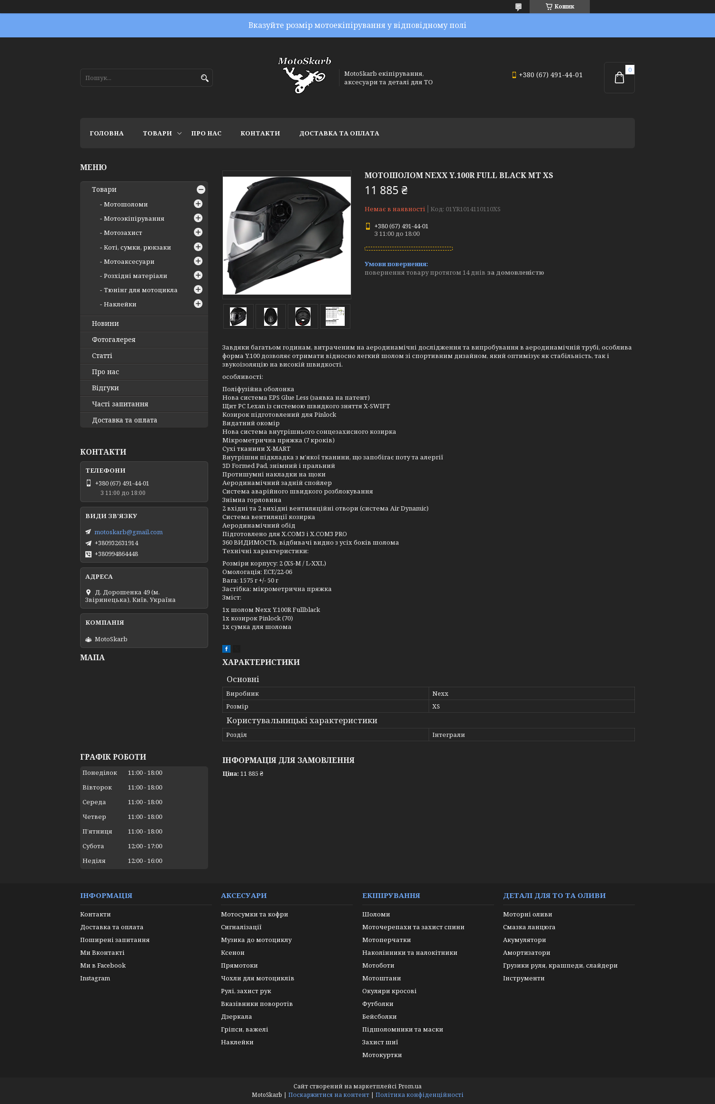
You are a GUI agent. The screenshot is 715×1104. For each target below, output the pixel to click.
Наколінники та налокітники (410, 952)
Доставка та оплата (339, 133)
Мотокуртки (382, 1054)
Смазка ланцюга (529, 927)
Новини (105, 323)
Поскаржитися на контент (328, 1095)
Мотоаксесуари (129, 261)
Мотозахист (123, 232)
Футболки (378, 1003)
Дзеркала (236, 1016)
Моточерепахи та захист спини (413, 927)
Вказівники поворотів (257, 1003)
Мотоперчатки (386, 939)
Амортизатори (526, 952)
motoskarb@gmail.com (128, 532)
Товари (157, 133)
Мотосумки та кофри (254, 914)
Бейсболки (379, 1016)
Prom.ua (410, 1086)
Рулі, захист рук (246, 991)
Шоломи (376, 914)
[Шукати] (204, 78)
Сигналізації (241, 927)
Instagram (95, 978)
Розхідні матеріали (135, 275)
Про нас (206, 133)
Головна (107, 133)
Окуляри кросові (389, 991)
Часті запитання (120, 404)
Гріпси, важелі (244, 1029)
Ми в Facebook (103, 965)
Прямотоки (239, 965)
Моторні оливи (527, 914)
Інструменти (524, 978)
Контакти (260, 133)
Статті (102, 355)
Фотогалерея (114, 339)
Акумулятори (524, 939)
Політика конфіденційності (420, 1095)
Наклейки (120, 304)
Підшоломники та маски (402, 1029)
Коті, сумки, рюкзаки (137, 247)
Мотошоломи (126, 204)
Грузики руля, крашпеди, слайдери (560, 965)
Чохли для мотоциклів (257, 978)
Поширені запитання (115, 939)
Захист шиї (380, 1042)
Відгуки (105, 388)
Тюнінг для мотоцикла (141, 290)
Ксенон (233, 952)
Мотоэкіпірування (134, 218)
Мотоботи (378, 965)
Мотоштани (381, 978)
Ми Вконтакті (102, 952)
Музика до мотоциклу (256, 939)
